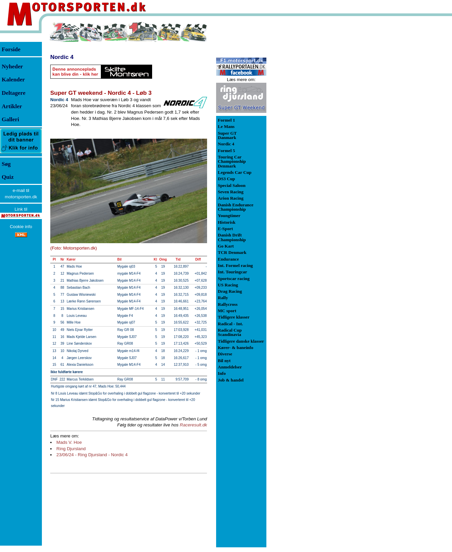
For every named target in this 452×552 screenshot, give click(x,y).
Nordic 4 (61, 57)
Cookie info (21, 226)
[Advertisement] (301, 121)
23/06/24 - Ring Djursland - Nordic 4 (92, 454)
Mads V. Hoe (69, 442)
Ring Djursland (70, 448)
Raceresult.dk (193, 424)
